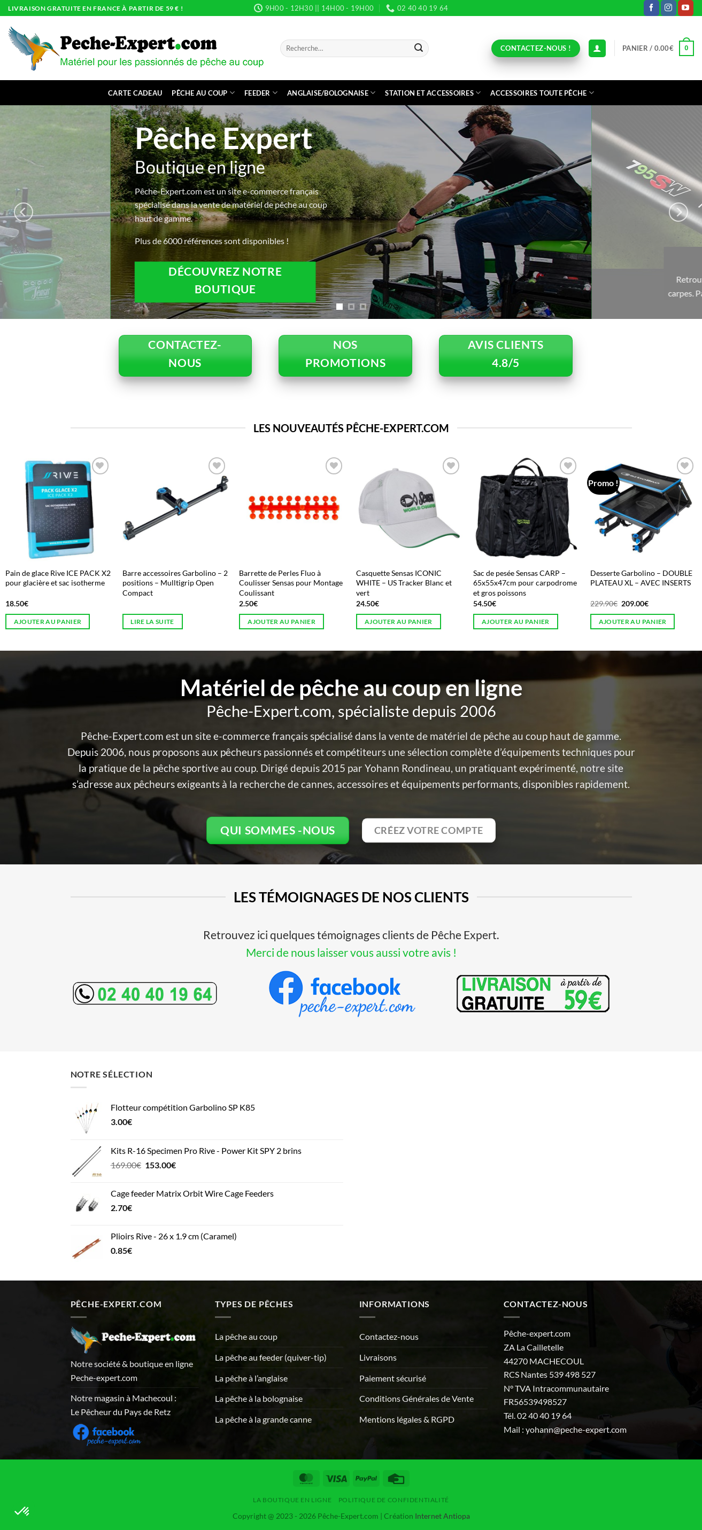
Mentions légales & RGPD (406, 1419)
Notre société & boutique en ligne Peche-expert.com (132, 1371)
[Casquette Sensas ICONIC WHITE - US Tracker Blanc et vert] (409, 508)
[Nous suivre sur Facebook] (651, 8)
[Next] (678, 212)
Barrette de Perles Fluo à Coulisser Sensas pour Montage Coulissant (291, 582)
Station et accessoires (433, 93)
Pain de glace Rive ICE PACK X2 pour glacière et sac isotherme (58, 578)
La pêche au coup (246, 1336)
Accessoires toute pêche (541, 93)
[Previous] (23, 212)
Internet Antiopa (442, 1515)
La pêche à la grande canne (263, 1419)
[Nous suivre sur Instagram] (668, 8)
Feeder (260, 93)
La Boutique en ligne (292, 1500)
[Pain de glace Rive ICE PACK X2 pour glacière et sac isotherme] (58, 508)
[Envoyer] (419, 49)
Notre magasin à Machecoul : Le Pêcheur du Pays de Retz (123, 1405)
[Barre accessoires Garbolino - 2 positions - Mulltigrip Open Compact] (175, 508)
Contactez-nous (389, 1336)
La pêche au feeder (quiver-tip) (271, 1357)
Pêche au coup (203, 93)
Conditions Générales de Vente (416, 1398)
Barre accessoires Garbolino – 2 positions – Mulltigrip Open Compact (175, 582)
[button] (658, 49)
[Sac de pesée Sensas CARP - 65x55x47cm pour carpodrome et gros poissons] (526, 508)
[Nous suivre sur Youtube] (685, 8)
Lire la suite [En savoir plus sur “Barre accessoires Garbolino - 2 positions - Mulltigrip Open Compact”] (152, 621)
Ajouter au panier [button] (48, 621)
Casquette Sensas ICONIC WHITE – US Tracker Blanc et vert (404, 582)
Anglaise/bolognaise (331, 93)
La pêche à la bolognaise (259, 1398)
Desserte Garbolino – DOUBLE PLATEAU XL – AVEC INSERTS (641, 578)
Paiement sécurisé (392, 1378)
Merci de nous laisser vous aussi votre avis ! (351, 952)
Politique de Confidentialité (393, 1500)
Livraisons (378, 1357)
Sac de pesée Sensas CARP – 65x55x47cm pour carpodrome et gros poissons (525, 582)
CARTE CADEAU (135, 93)
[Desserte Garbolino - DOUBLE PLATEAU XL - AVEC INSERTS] (643, 508)
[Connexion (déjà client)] (597, 48)
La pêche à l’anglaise (251, 1378)
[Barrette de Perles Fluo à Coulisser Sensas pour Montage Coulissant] (292, 508)
